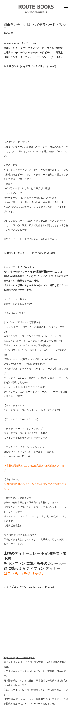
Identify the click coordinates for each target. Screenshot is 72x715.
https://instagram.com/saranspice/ (19, 533)
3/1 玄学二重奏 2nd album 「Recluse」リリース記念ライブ (30, 617)
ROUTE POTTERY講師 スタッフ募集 (21, 599)
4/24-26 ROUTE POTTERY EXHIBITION (22, 603)
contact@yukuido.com (23, 697)
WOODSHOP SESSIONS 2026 (17, 614)
